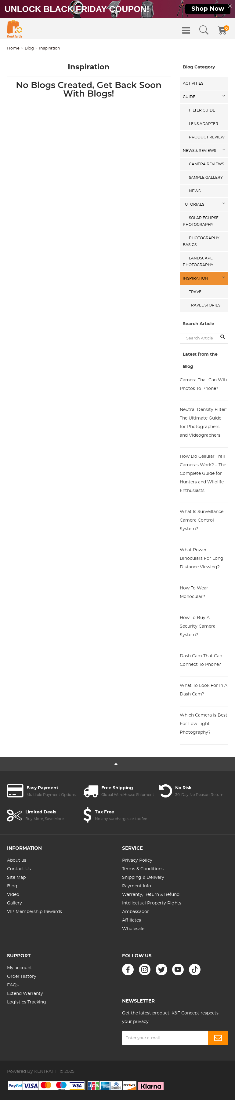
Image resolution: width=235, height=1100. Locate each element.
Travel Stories (204, 305)
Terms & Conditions (143, 869)
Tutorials (193, 204)
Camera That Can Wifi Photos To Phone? (203, 384)
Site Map (16, 877)
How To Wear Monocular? (194, 592)
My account (19, 968)
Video (13, 895)
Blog (29, 48)
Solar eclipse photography (201, 221)
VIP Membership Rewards (34, 912)
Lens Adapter (203, 124)
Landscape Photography (198, 261)
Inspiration (195, 278)
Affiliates (131, 920)
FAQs (13, 985)
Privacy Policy (137, 860)
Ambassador (135, 912)
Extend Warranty (25, 994)
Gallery (14, 903)
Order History (21, 976)
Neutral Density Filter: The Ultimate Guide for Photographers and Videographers (203, 423)
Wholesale (133, 929)
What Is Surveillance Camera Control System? (201, 520)
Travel (196, 292)
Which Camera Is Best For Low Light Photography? (203, 724)
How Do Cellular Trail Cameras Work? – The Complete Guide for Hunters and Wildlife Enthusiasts (203, 473)
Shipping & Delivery (143, 877)
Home (13, 48)
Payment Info (136, 886)
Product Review (207, 137)
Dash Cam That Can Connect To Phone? (201, 660)
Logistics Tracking (26, 1002)
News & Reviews (199, 150)
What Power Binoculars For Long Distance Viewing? (201, 558)
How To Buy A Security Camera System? (197, 626)
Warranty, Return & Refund (150, 895)
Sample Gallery (206, 177)
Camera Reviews (206, 164)
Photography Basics (201, 241)
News (195, 191)
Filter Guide (202, 110)
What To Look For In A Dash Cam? (203, 690)
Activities (193, 83)
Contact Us (19, 869)
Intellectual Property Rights (151, 903)
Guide (189, 97)
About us (16, 860)
